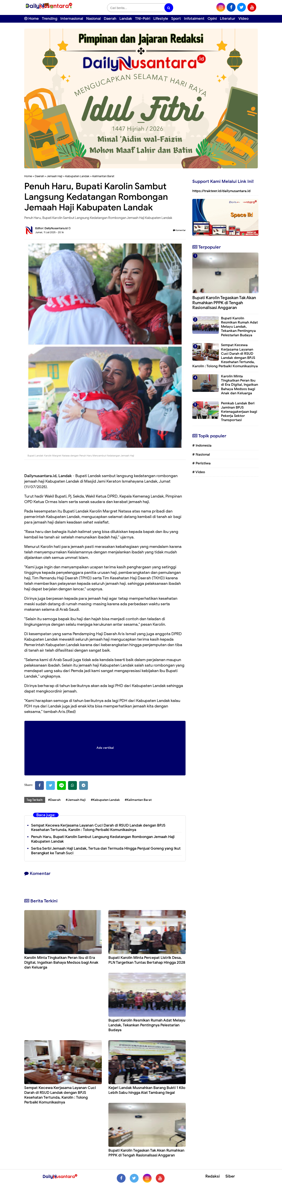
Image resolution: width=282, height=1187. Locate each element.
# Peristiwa (201, 463)
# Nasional (201, 454)
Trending (49, 18)
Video (243, 18)
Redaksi (212, 1176)
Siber (230, 1176)
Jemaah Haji (54, 176)
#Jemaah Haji (76, 800)
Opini (212, 18)
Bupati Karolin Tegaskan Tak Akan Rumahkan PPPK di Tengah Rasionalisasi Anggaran (146, 1153)
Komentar (179, 230)
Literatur (227, 18)
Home (31, 18)
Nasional (93, 18)
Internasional (71, 18)
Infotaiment (194, 18)
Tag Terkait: (34, 800)
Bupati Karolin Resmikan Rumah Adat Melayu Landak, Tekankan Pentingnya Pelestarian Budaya (146, 1025)
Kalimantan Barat (103, 176)
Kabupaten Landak (77, 176)
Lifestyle (160, 18)
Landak (125, 18)
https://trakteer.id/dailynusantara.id (221, 191)
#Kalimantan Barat (138, 800)
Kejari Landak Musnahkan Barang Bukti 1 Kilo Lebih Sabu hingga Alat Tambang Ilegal (146, 1090)
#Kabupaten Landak (105, 800)
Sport (176, 18)
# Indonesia (202, 445)
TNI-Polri (142, 18)
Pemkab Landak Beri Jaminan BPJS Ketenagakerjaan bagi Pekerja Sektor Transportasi (239, 411)
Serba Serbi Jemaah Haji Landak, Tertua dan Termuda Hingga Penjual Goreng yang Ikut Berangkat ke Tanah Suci (106, 850)
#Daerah (54, 800)
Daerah (110, 18)
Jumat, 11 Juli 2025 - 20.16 (49, 232)
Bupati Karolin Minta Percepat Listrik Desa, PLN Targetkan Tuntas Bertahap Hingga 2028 (146, 960)
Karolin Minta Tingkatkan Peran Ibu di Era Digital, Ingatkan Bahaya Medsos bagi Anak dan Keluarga (61, 962)
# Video (198, 472)
